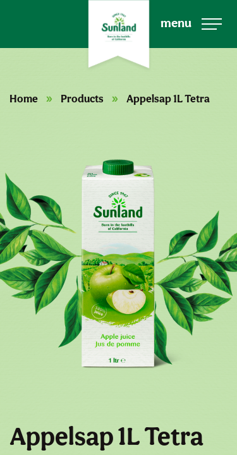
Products (82, 98)
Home (23, 98)
